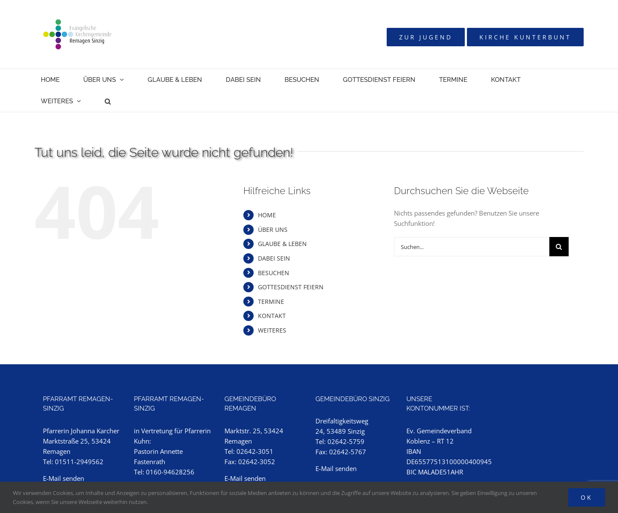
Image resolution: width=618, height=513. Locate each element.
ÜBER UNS (273, 229)
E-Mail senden (63, 478)
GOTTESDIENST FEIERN (291, 287)
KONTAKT (272, 316)
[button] (107, 101)
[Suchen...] (471, 246)
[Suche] (559, 246)
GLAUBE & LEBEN (282, 244)
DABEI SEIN (274, 258)
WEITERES (272, 330)
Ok (587, 497)
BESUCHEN (273, 273)
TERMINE (271, 301)
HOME (267, 215)
